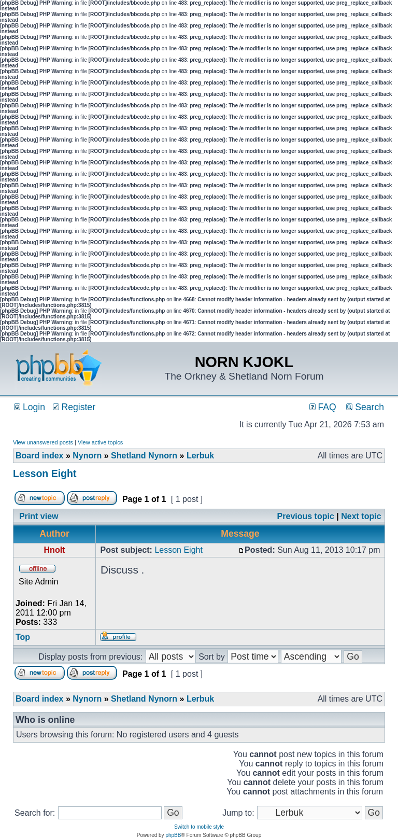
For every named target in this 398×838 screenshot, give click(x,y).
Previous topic (305, 516)
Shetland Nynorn (144, 455)
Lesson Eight (44, 473)
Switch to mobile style (199, 827)
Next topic (361, 516)
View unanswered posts (43, 442)
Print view (39, 516)
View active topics (100, 442)
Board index (39, 455)
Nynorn (87, 455)
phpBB (173, 835)
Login (29, 407)
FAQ (322, 407)
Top (23, 637)
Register (74, 407)
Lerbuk (200, 455)
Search (365, 407)
